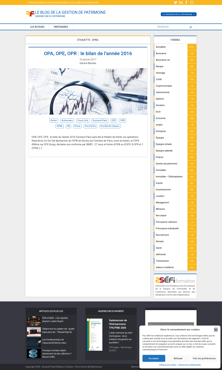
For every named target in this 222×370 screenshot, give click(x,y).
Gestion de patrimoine (166, 163)
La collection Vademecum (86, 2)
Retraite (160, 241)
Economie (161, 118)
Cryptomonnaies (164, 86)
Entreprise (161, 131)
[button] (215, 329)
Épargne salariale (164, 150)
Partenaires (61, 26)
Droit (158, 112)
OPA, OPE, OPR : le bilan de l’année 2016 (88, 53)
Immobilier (161, 170)
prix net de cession (110, 126)
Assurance (161, 53)
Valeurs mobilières (165, 267)
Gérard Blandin (88, 63)
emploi (159, 124)
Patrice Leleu (59, 343)
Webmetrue (96, 367)
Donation (160, 105)
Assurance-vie (163, 60)
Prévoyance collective (166, 222)
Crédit (159, 79)
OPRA (59, 126)
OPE (114, 120)
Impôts (159, 183)
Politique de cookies (168, 365)
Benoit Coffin (48, 357)
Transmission (162, 261)
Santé (159, 248)
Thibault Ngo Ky (64, 332)
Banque (159, 66)
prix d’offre (90, 126)
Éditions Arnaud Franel (50, 2)
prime (77, 126)
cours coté (82, 120)
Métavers (160, 209)
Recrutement (162, 235)
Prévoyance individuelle (167, 228)
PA (68, 126)
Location (160, 196)
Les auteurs (37, 26)
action (54, 120)
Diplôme (160, 99)
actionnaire (67, 120)
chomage (160, 73)
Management (162, 202)
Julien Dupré (57, 321)
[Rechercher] (190, 27)
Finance (159, 157)
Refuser (178, 358)
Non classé (161, 215)
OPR (122, 120)
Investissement (163, 189)
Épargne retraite (164, 144)
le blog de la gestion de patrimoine (70, 12)
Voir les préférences (204, 358)
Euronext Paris (100, 120)
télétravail (161, 254)
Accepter (154, 358)
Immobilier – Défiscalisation (169, 176)
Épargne (160, 137)
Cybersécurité (162, 92)
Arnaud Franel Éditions (53, 367)
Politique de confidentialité (189, 365)
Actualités (161, 47)
